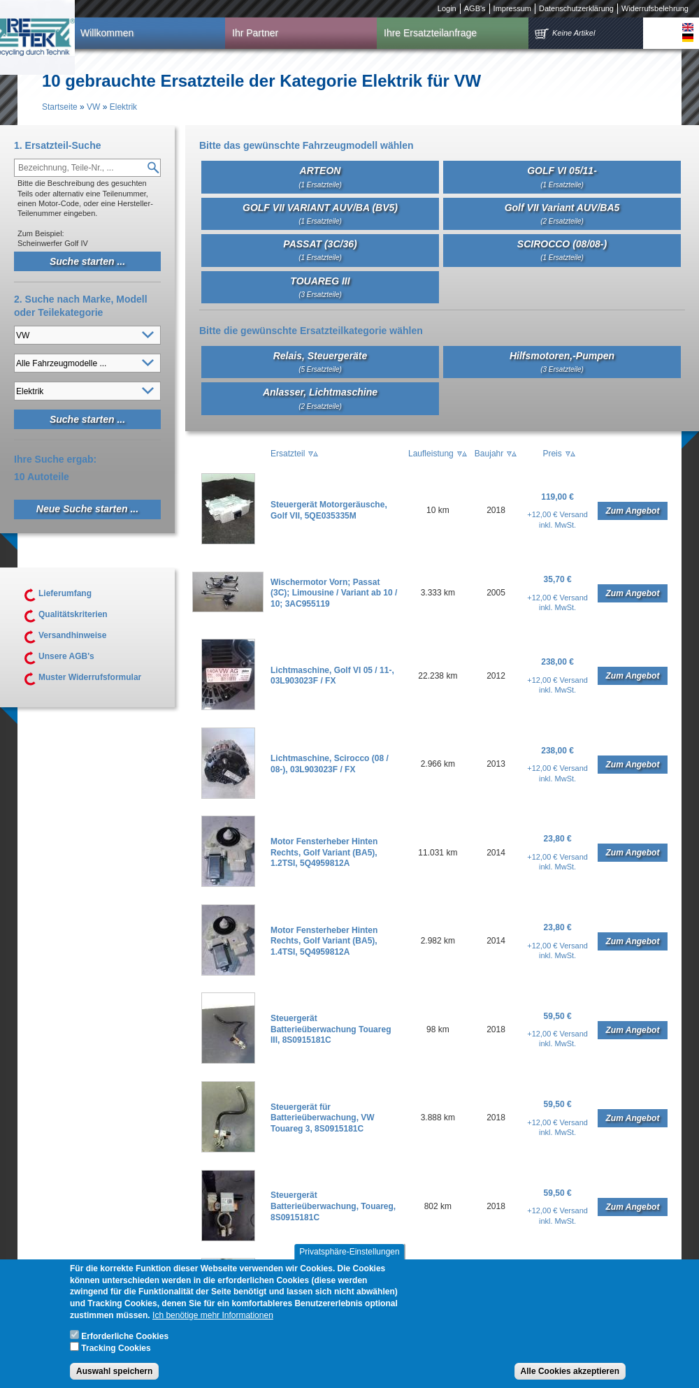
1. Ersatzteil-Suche (57, 145)
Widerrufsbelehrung (655, 8)
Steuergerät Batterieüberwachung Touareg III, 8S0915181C (331, 1029)
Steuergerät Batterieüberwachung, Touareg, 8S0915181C (333, 1206)
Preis (551, 453)
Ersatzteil (288, 453)
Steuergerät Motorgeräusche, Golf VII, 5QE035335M (329, 510)
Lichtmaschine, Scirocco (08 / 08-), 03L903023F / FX (330, 763)
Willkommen (107, 32)
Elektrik (123, 107)
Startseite (60, 107)
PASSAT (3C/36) (319, 249)
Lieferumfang (65, 593)
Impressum (512, 8)
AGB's (475, 8)
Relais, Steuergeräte (320, 361)
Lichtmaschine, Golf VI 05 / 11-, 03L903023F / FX (332, 675)
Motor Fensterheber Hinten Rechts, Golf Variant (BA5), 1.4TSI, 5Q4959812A (324, 941)
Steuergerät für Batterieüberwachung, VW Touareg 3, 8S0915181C (323, 1118)
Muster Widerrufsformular (89, 677)
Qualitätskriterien (73, 614)
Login (447, 8)
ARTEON (320, 176)
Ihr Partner (255, 32)
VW (93, 107)
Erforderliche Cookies (124, 1347)
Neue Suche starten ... (87, 508)
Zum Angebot (633, 511)
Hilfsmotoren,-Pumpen (562, 361)
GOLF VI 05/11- (562, 176)
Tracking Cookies (115, 1359)
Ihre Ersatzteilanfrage (430, 32)
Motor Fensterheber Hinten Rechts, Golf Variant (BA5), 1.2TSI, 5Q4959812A (324, 852)
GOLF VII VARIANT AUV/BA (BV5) (320, 213)
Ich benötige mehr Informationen (212, 1326)
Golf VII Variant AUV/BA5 (562, 213)
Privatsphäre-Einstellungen (349, 1262)
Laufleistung (431, 453)
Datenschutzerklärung (576, 8)
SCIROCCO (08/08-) (562, 249)
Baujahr (489, 453)
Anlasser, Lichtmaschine (320, 398)
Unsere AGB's (66, 656)
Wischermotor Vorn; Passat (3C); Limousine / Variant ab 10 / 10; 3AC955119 (334, 593)
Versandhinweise (72, 635)
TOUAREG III (320, 286)
